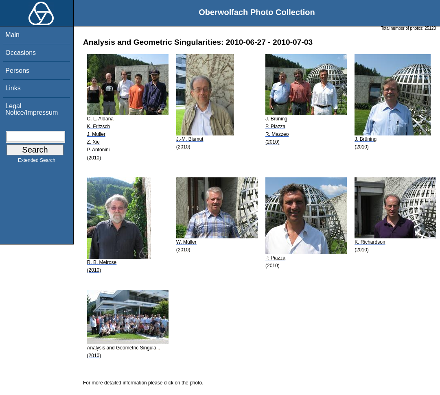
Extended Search (36, 161)
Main (12, 34)
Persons (17, 70)
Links (12, 88)
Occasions (20, 52)
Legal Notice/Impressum (31, 109)
